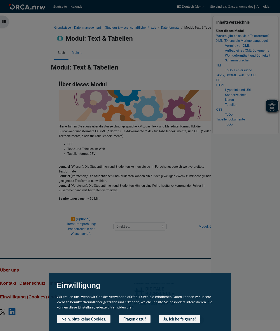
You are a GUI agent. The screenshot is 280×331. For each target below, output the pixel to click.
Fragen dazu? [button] (134, 319)
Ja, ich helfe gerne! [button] (179, 319)
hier (113, 307)
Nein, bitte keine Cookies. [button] (83, 319)
